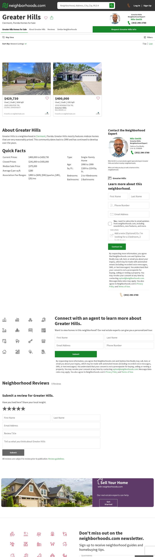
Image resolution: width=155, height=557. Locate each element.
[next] (48, 78)
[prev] (5, 78)
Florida (16, 22)
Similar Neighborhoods (67, 29)
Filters (148, 37)
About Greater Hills (37, 29)
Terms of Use (124, 286)
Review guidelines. (56, 458)
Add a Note (114, 230)
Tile (144, 44)
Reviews (51, 29)
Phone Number (121, 205)
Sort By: (6, 44)
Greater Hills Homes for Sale (14, 29)
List (151, 44)
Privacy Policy (112, 372)
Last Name (136, 196)
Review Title (10, 433)
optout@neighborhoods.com (131, 278)
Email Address (121, 214)
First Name (115, 196)
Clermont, (7, 22)
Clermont (41, 136)
